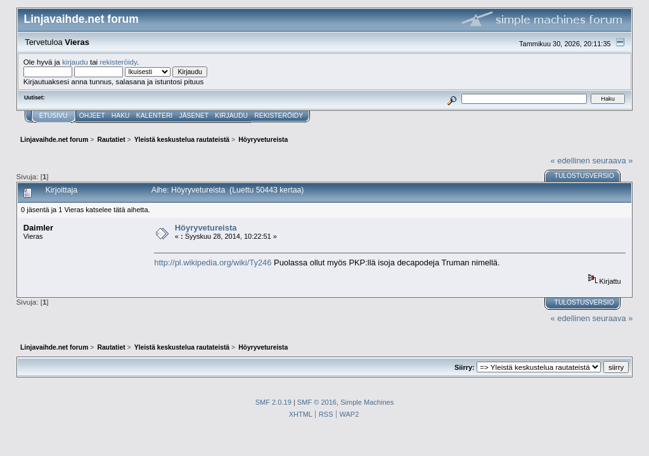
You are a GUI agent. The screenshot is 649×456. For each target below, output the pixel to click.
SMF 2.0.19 (273, 402)
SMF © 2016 (317, 402)
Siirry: (464, 367)
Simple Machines (367, 402)
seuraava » (613, 160)
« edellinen (570, 160)
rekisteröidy (118, 62)
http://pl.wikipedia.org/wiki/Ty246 (212, 262)
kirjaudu (75, 62)
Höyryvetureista (206, 227)
